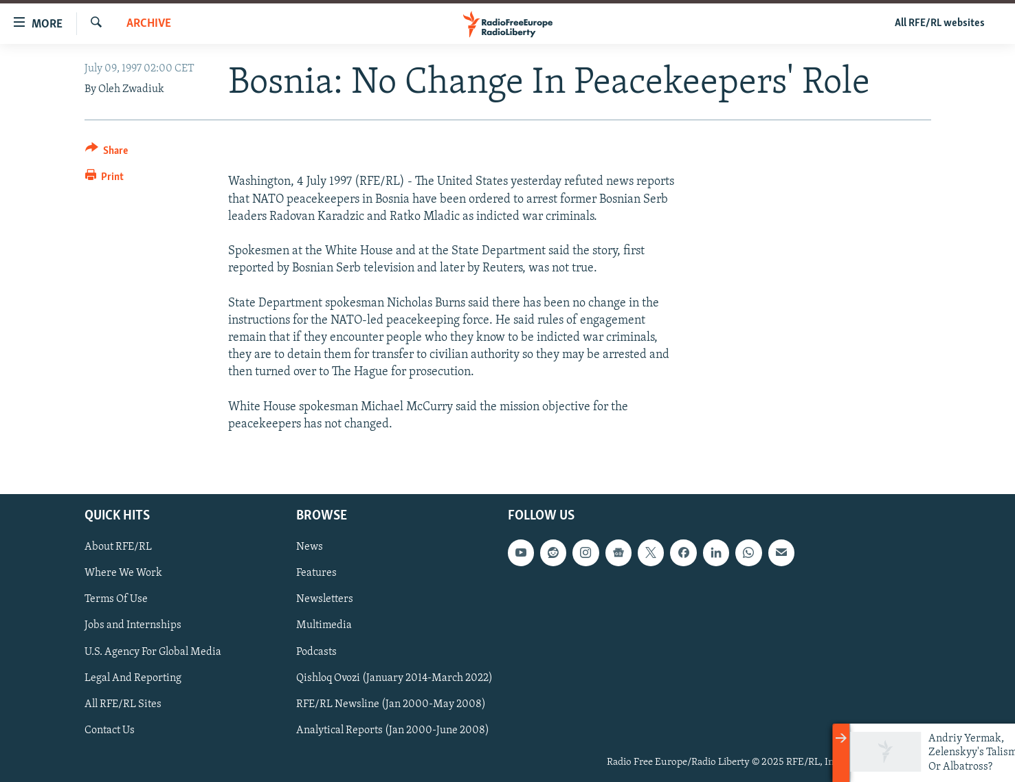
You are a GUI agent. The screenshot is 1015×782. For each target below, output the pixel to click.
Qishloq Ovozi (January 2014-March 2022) (394, 678)
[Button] (107, 153)
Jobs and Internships (133, 626)
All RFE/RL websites (940, 23)
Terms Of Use (116, 599)
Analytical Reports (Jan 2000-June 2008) (392, 730)
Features (316, 573)
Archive (148, 23)
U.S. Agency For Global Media (153, 652)
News (309, 547)
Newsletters (324, 599)
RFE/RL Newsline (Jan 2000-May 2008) (391, 704)
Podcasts (316, 652)
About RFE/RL (118, 547)
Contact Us (110, 730)
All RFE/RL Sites (123, 704)
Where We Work (123, 573)
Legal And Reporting (133, 678)
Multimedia (324, 626)
